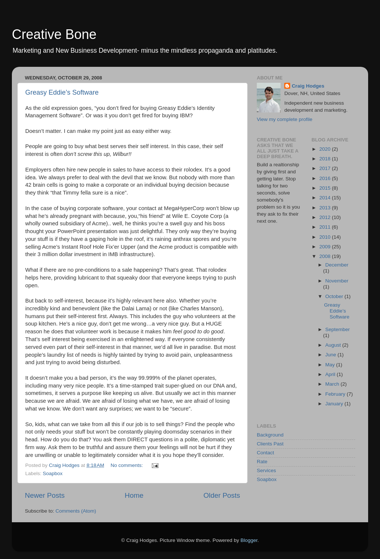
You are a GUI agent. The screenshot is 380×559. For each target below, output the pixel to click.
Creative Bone (54, 34)
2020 (325, 149)
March (333, 384)
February (336, 394)
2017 (325, 168)
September (337, 329)
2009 (325, 246)
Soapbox (52, 473)
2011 (325, 227)
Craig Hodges (308, 86)
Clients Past (270, 444)
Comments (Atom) (76, 511)
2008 (325, 256)
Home (134, 495)
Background (270, 435)
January (335, 403)
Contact (265, 452)
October (335, 296)
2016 (325, 178)
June (331, 354)
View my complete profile (284, 119)
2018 (325, 158)
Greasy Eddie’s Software (62, 92)
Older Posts (221, 495)
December (336, 265)
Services (266, 470)
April (331, 374)
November (336, 281)
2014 (325, 197)
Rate (262, 461)
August (334, 345)
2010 (325, 237)
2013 (325, 207)
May (330, 364)
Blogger (249, 540)
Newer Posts (45, 495)
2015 (325, 188)
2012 (325, 217)
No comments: (127, 465)
